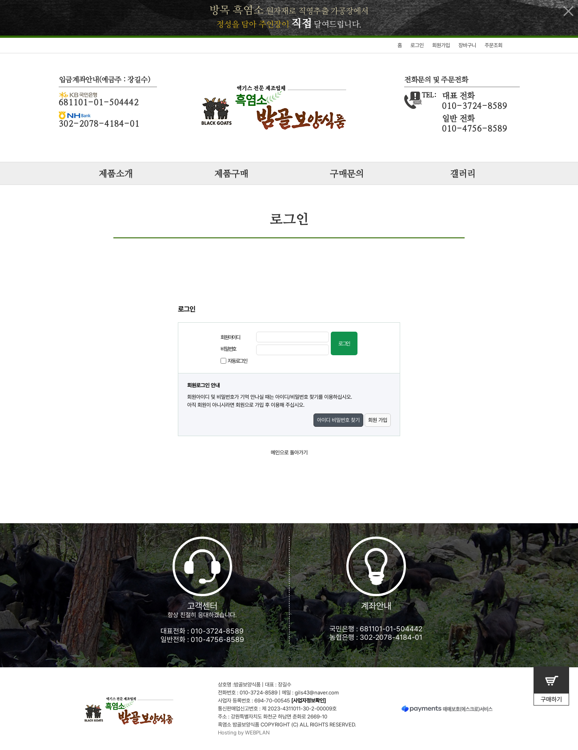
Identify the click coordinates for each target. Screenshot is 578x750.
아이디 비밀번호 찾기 (338, 420)
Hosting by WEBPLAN (244, 733)
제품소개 (115, 174)
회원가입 (441, 45)
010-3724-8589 (217, 631)
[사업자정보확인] (308, 701)
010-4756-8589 (217, 639)
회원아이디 (230, 337)
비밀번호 (228, 349)
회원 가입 (377, 420)
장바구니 (467, 45)
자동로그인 (237, 361)
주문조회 (493, 45)
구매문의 (347, 174)
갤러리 (462, 174)
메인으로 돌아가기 (289, 452)
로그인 (417, 45)
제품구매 (231, 174)
